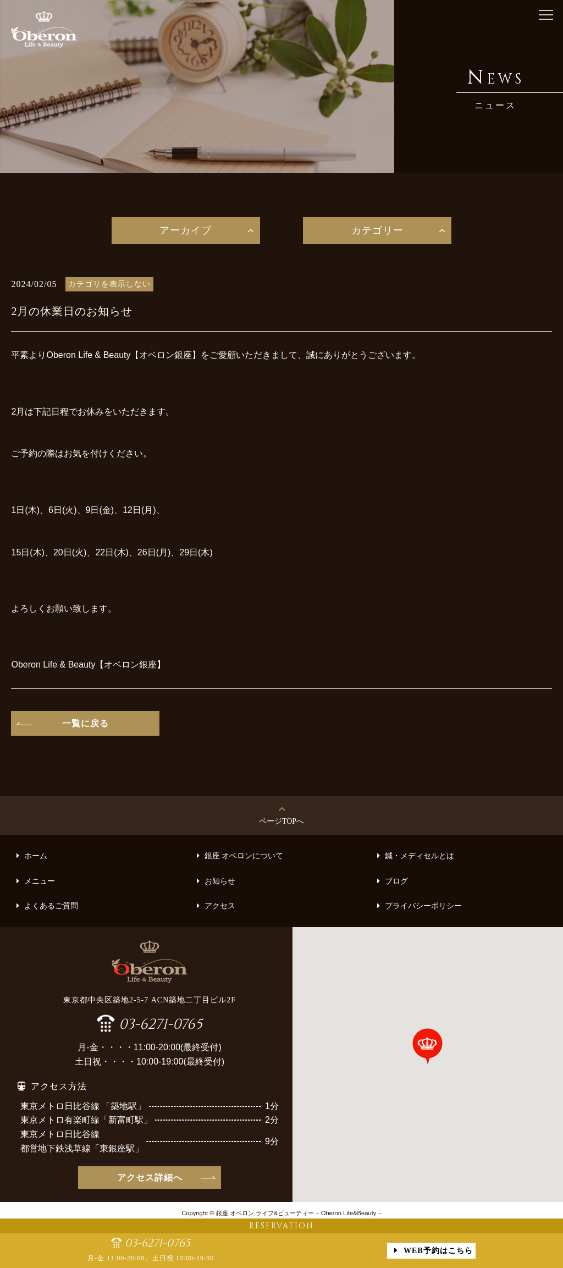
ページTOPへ (281, 821)
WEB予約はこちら (438, 1251)
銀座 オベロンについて (244, 856)
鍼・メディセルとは (419, 856)
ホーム (35, 856)
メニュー (39, 881)
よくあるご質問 (51, 906)
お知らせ (220, 881)
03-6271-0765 (160, 1023)
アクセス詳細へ (150, 1177)
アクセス (220, 906)
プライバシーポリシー (423, 906)
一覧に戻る (85, 723)
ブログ (396, 881)
